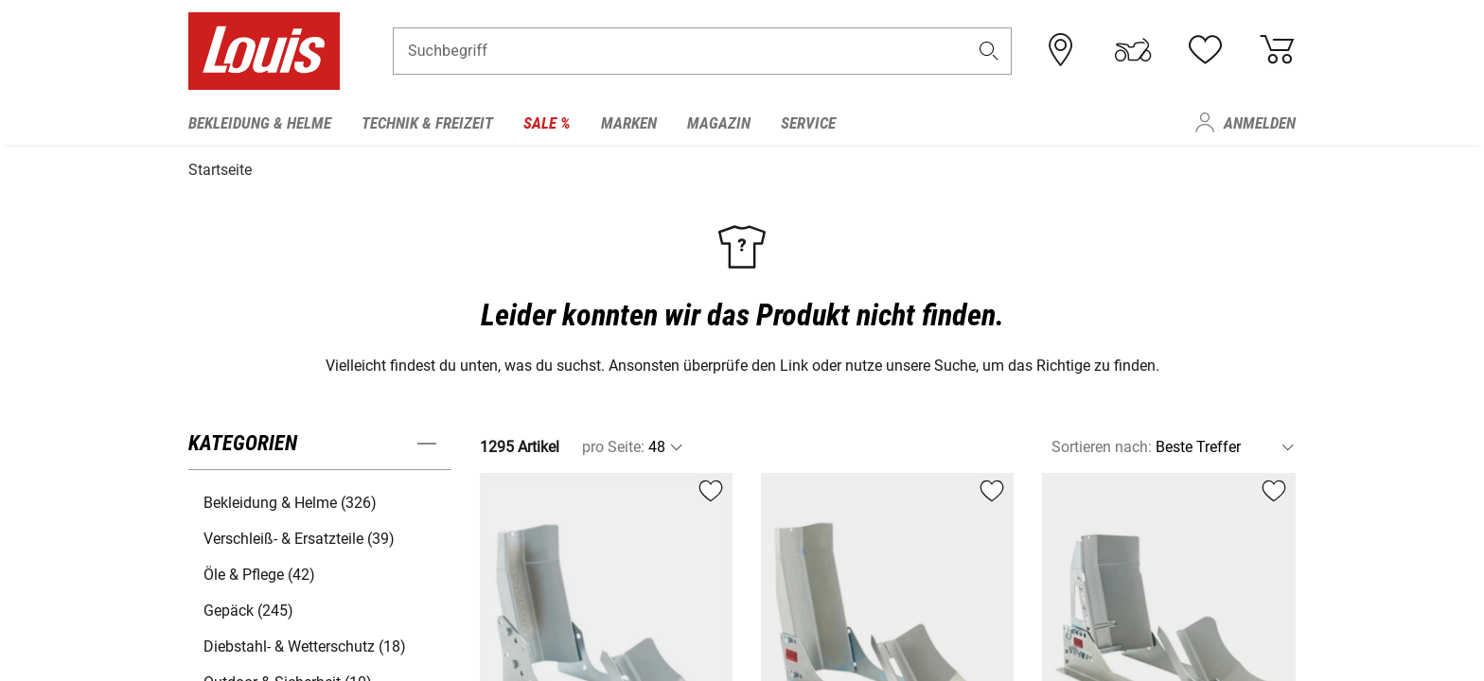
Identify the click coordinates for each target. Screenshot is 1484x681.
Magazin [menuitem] (719, 123)
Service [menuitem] (808, 123)
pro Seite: (613, 444)
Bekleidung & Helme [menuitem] (259, 123)
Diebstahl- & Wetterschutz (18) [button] (304, 644)
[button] (989, 53)
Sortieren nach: (1101, 444)
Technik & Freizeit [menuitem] (427, 123)
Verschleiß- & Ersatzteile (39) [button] (299, 536)
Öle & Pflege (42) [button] (259, 572)
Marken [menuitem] (629, 123)
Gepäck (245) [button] (248, 608)
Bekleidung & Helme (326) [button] (290, 500)
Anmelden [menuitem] (1260, 123)
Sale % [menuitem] (547, 123)
